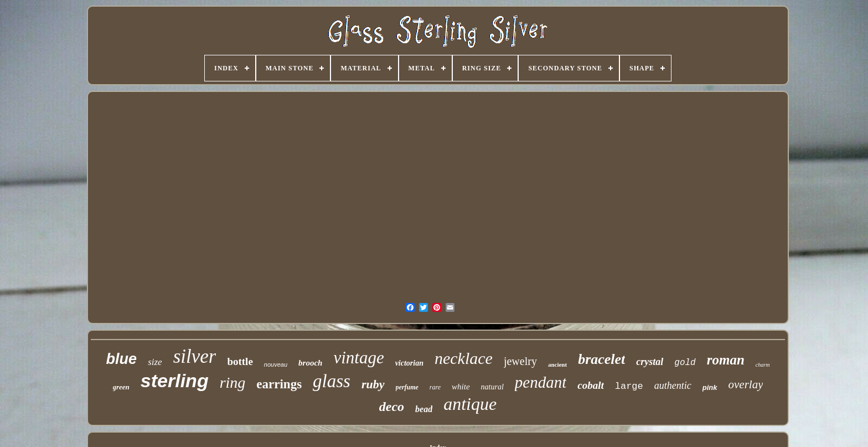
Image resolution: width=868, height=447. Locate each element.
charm (763, 365)
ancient (557, 364)
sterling (175, 380)
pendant (540, 382)
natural (492, 387)
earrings (279, 384)
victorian (409, 363)
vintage (358, 357)
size (155, 362)
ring (233, 382)
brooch (310, 362)
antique (470, 404)
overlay (745, 384)
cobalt (590, 385)
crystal (649, 361)
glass (331, 381)
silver (194, 356)
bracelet (601, 359)
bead (423, 409)
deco (391, 406)
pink (709, 387)
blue (121, 359)
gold (684, 363)
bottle (239, 361)
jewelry (520, 361)
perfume (407, 387)
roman (726, 359)
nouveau (275, 364)
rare (435, 387)
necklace (464, 358)
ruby (373, 384)
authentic (672, 385)
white (461, 386)
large (629, 386)
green (121, 387)
